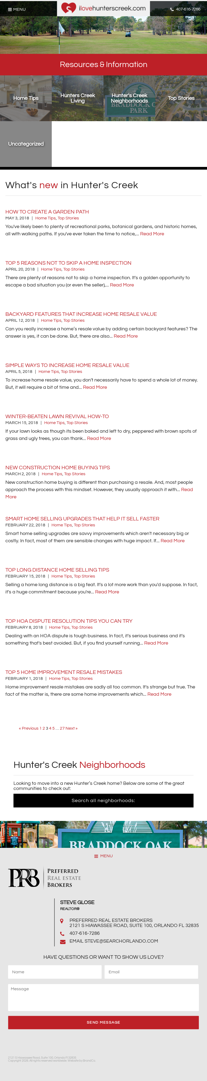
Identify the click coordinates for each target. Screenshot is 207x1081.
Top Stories (68, 218)
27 (62, 728)
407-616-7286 (85, 933)
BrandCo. (89, 1060)
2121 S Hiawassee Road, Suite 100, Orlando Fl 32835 (134, 925)
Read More (152, 233)
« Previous (29, 728)
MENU (103, 856)
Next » (71, 728)
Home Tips (45, 218)
